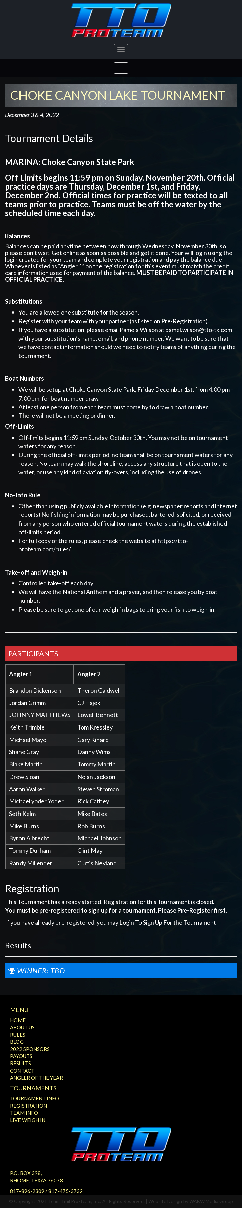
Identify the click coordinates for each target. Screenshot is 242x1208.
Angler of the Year (36, 1078)
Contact (22, 1071)
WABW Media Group (211, 1201)
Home (18, 1020)
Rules (17, 1035)
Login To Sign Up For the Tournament (167, 922)
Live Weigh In (27, 1120)
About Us (22, 1027)
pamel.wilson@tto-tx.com (198, 329)
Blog (17, 1042)
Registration (28, 1105)
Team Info (24, 1113)
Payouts (21, 1056)
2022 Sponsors (30, 1049)
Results (20, 1063)
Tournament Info (34, 1098)
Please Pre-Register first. (192, 910)
